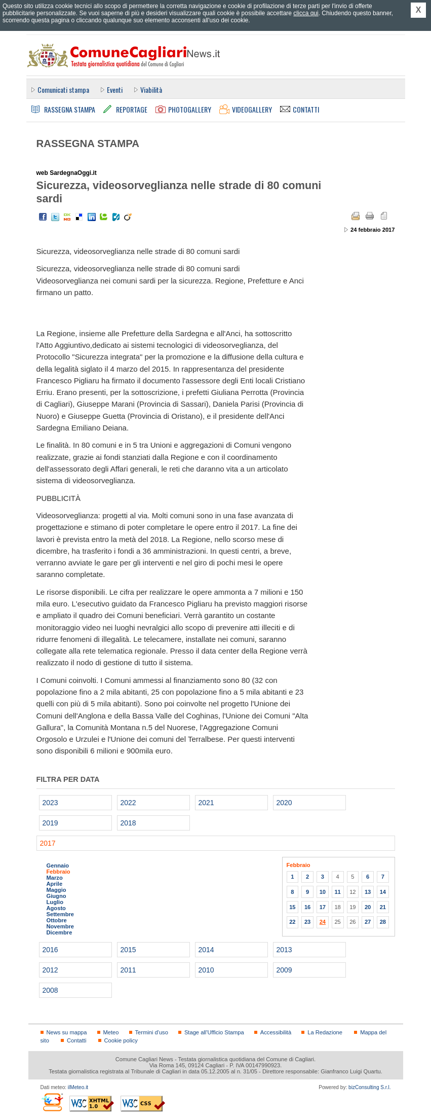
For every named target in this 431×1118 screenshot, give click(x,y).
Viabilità (151, 89)
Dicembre (59, 932)
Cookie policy (121, 1040)
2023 (50, 803)
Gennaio (58, 865)
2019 (50, 823)
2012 (50, 970)
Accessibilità (275, 1032)
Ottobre (57, 920)
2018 (128, 823)
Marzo (55, 878)
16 (307, 907)
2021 (206, 803)
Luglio (55, 902)
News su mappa (67, 1032)
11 (337, 892)
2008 (50, 990)
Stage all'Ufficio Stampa (214, 1032)
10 (323, 892)
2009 (284, 970)
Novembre (60, 926)
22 (292, 922)
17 (323, 907)
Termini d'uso (151, 1032)
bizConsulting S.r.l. (369, 1087)
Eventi (115, 89)
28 (383, 922)
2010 (206, 970)
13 (368, 892)
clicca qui (305, 13)
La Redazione (324, 1032)
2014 (206, 950)
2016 (50, 950)
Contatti (76, 1040)
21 (383, 907)
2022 (128, 803)
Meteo (111, 1032)
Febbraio (58, 872)
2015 (128, 950)
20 (368, 907)
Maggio (56, 890)
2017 (48, 843)
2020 (284, 803)
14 (383, 892)
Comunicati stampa (63, 89)
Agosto (56, 908)
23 (307, 922)
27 (368, 922)
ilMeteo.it (78, 1087)
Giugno (56, 896)
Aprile (55, 884)
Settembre (60, 914)
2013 (284, 950)
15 (292, 907)
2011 (128, 970)
